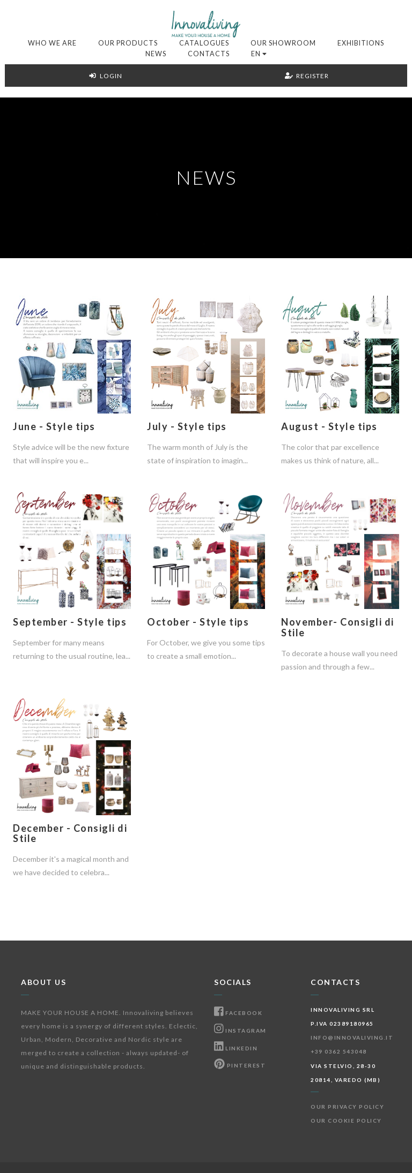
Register (307, 76)
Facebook (238, 1013)
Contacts (209, 54)
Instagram (240, 1030)
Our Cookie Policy (346, 1120)
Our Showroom (283, 43)
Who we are (52, 43)
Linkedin (236, 1048)
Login (105, 76)
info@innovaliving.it (352, 1037)
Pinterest (240, 1065)
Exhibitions (360, 43)
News (155, 54)
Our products (128, 43)
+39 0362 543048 (339, 1051)
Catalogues (204, 43)
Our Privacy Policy (347, 1106)
